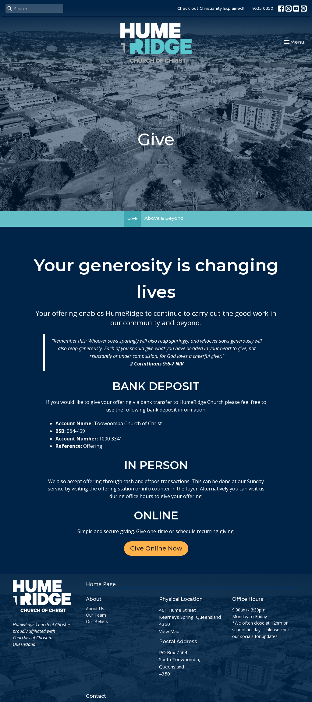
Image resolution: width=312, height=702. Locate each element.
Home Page (101, 584)
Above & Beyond (164, 218)
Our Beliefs (97, 621)
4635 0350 (262, 8)
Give (132, 218)
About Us (95, 608)
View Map (169, 631)
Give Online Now (156, 548)
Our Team (96, 615)
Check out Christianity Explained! (210, 8)
